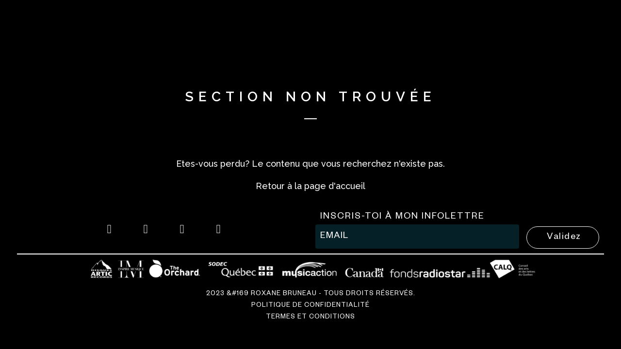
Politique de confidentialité (310, 306)
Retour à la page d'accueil (310, 186)
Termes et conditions (310, 317)
